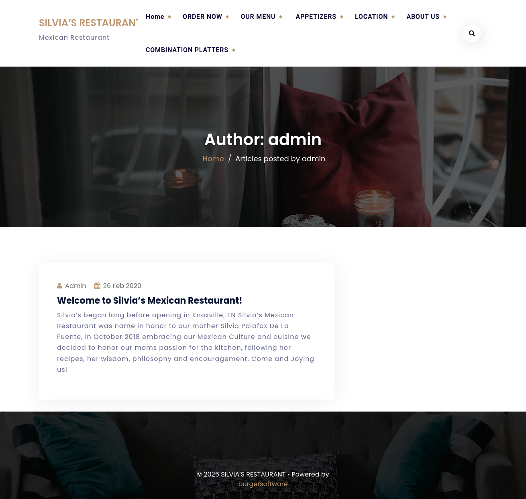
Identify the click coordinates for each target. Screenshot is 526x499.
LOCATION (371, 16)
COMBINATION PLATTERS (187, 50)
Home (155, 16)
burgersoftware (262, 484)
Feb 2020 (122, 285)
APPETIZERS (316, 16)
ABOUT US (422, 16)
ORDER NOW (202, 16)
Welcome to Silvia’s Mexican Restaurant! (150, 300)
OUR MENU (258, 16)
